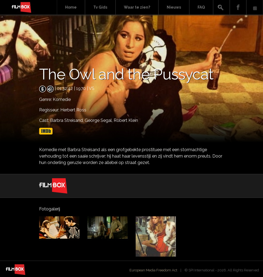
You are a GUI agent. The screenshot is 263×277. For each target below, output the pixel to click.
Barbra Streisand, (67, 120)
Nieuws (174, 7)
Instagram (254, 7)
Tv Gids (100, 7)
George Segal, (99, 120)
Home (71, 7)
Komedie (62, 99)
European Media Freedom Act (153, 270)
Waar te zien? (137, 7)
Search (221, 7)
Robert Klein (126, 120)
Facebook (238, 7)
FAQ (201, 7)
